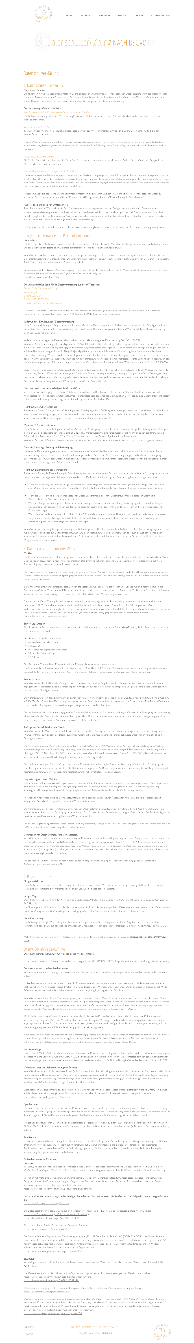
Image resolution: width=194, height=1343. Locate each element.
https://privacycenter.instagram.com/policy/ (46, 1291)
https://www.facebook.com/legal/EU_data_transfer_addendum (55, 1214)
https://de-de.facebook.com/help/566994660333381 (51, 1218)
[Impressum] (30, 1334)
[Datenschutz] (31, 1327)
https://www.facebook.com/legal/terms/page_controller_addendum (58, 1188)
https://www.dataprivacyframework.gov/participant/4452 (53, 1251)
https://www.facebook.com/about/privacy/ (45, 1229)
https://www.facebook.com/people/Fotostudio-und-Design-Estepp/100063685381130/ (69, 961)
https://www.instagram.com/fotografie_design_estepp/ (142, 961)
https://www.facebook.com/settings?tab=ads (46, 1203)
